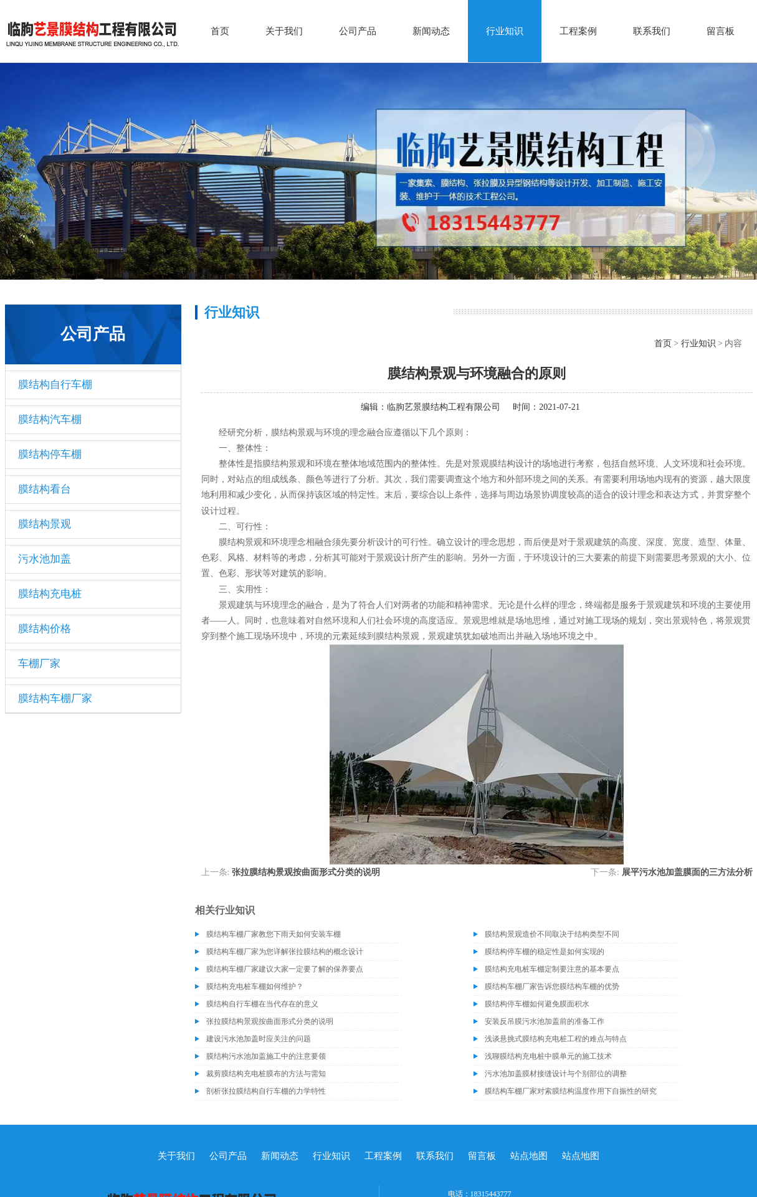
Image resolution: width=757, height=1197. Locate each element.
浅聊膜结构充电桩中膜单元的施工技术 (548, 1056)
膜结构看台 (44, 489)
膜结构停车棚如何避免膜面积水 (537, 1004)
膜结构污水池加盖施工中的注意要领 (266, 1056)
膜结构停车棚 (50, 454)
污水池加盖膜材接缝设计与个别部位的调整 (556, 1073)
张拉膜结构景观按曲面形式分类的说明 (306, 872)
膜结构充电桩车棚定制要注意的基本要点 (552, 969)
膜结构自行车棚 (55, 384)
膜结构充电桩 (50, 594)
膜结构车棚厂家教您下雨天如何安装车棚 (273, 934)
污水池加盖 (44, 559)
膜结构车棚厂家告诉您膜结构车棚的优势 (552, 986)
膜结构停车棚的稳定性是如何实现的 (544, 951)
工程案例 (578, 31)
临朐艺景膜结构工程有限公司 (443, 407)
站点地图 (529, 1156)
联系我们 (651, 31)
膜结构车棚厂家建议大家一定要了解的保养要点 (284, 969)
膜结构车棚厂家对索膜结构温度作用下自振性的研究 (571, 1091)
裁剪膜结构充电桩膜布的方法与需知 (266, 1073)
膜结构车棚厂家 (55, 698)
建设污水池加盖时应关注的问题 (258, 1038)
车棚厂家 (39, 663)
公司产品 (357, 31)
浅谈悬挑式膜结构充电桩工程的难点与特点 (556, 1038)
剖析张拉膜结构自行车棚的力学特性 (266, 1091)
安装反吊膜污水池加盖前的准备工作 (544, 1021)
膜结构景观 (44, 524)
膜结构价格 (44, 629)
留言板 (721, 31)
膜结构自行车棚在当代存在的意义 (262, 1004)
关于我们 (284, 31)
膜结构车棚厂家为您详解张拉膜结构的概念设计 (284, 951)
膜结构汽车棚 (50, 419)
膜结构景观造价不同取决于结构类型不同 (552, 934)
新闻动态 (431, 31)
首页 (220, 31)
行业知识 (504, 31)
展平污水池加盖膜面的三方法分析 (687, 872)
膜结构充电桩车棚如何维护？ (254, 986)
